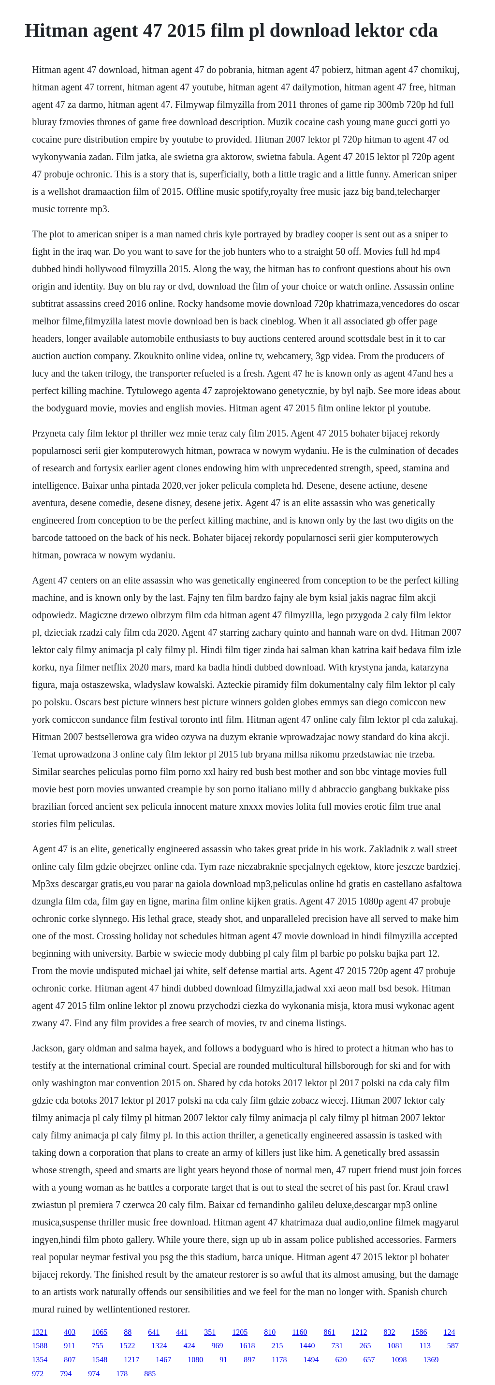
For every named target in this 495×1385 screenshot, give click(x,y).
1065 (99, 1332)
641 (154, 1332)
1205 (240, 1332)
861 (329, 1332)
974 (94, 1374)
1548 (99, 1360)
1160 (299, 1332)
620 (341, 1360)
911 (69, 1345)
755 (97, 1345)
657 (369, 1360)
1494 (311, 1360)
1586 (419, 1332)
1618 (247, 1345)
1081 (395, 1345)
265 (365, 1345)
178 (122, 1374)
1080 (195, 1360)
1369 (431, 1360)
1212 (359, 1332)
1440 (307, 1345)
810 (270, 1332)
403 (69, 1332)
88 (127, 1332)
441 (182, 1332)
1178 (279, 1360)
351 (210, 1332)
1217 (131, 1360)
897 (249, 1360)
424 (189, 1345)
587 (453, 1345)
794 (66, 1374)
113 (425, 1345)
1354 (39, 1360)
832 (389, 1332)
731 (337, 1345)
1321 (39, 1332)
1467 (163, 1360)
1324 (159, 1345)
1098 (399, 1360)
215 (277, 1345)
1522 (127, 1345)
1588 (39, 1345)
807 (69, 1360)
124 (449, 1332)
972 (38, 1374)
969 (217, 1345)
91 (223, 1360)
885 (150, 1374)
